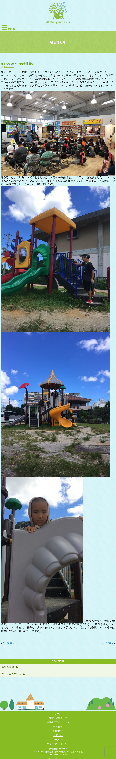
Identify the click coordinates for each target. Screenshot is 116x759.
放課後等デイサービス (58, 722)
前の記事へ (8, 643)
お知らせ (58, 739)
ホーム (58, 713)
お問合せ (58, 735)
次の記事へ (107, 643)
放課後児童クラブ (58, 718)
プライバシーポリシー (58, 744)
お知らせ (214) (10, 667)
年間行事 (58, 726)
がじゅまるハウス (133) (14, 673)
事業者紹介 (58, 731)
